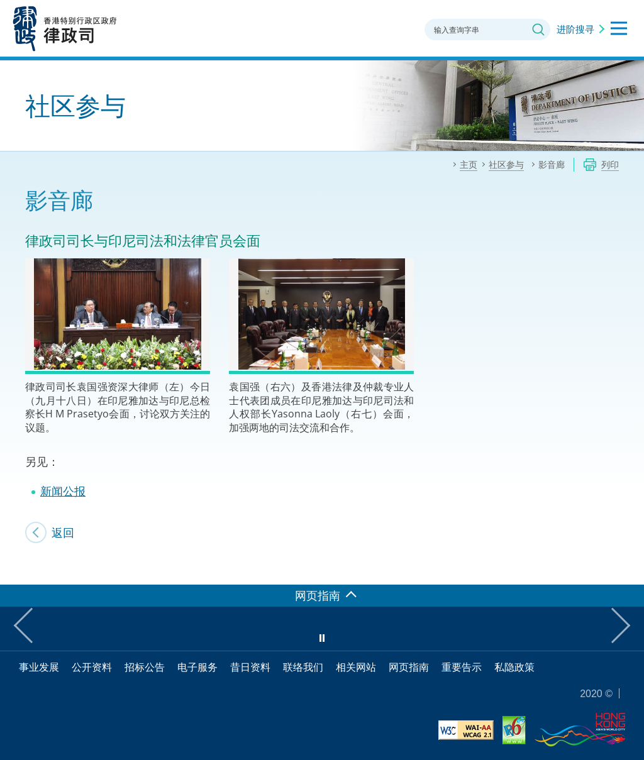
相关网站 (356, 667)
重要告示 (461, 667)
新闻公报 (63, 490)
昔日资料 (250, 667)
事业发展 (39, 667)
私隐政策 (514, 667)
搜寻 (538, 29)
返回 (63, 532)
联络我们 (303, 667)
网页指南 (409, 667)
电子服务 (197, 667)
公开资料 (92, 667)
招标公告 (145, 667)
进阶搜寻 (575, 29)
